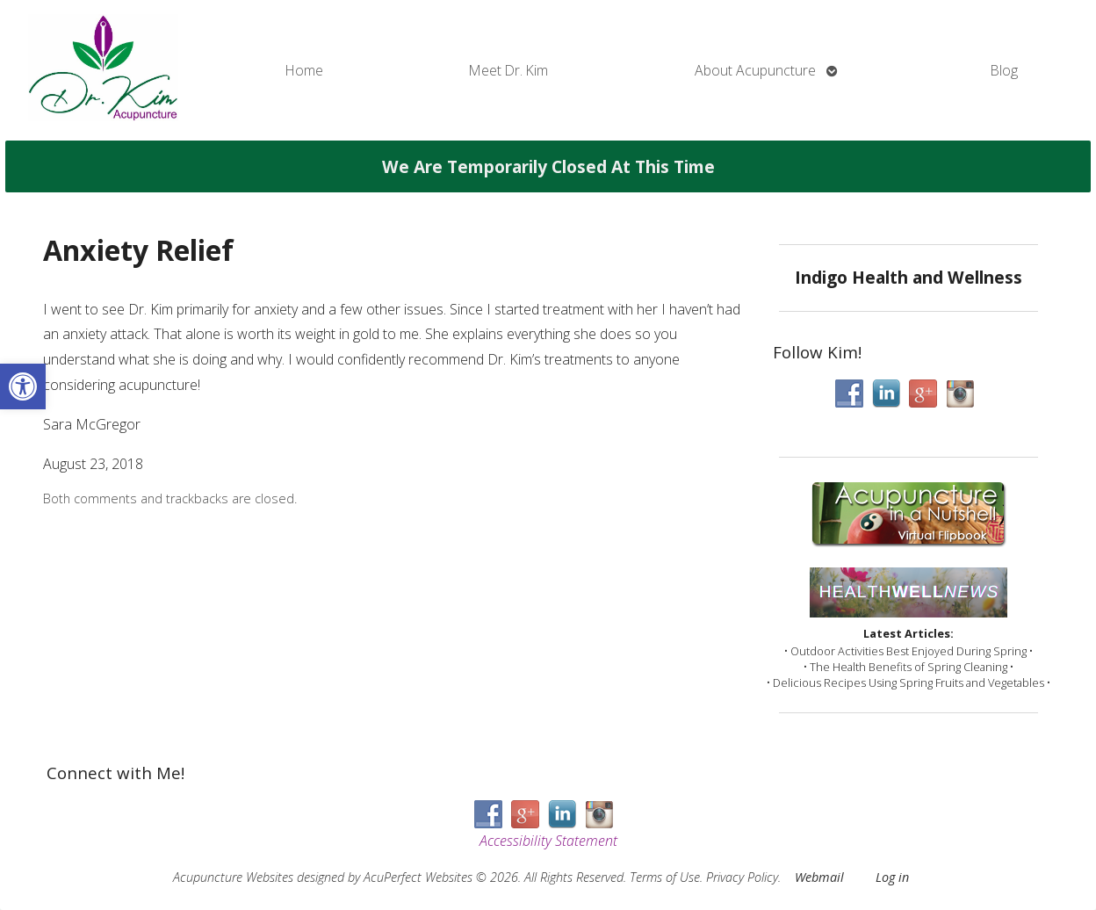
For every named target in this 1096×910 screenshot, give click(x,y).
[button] (23, 386)
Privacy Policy (742, 877)
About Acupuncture (755, 70)
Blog (1004, 70)
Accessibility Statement (548, 840)
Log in (892, 877)
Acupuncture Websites (233, 877)
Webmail (819, 877)
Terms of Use (665, 877)
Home (304, 70)
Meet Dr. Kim (508, 70)
